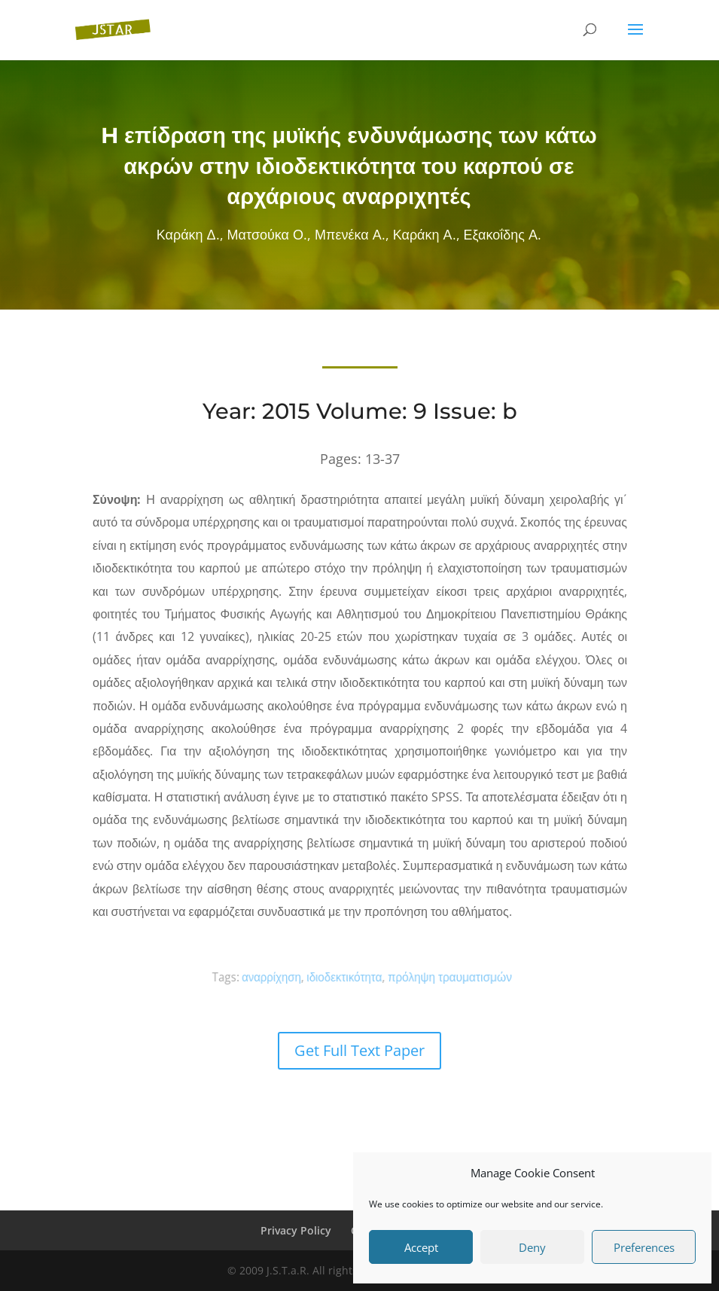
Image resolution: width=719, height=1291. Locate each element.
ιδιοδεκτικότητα (346, 977)
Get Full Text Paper (359, 1050)
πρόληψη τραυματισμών (437, 976)
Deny (532, 1247)
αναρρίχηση (287, 977)
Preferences (644, 1247)
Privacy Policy (295, 1230)
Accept (421, 1247)
